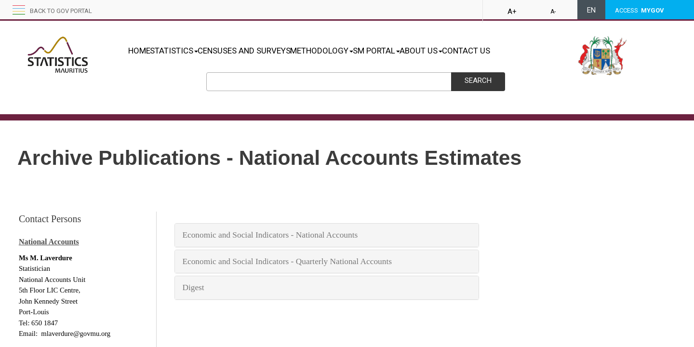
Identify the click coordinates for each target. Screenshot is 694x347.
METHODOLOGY (352, 50)
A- (553, 11)
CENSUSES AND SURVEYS (264, 50)
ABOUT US (471, 50)
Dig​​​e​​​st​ (194, 287)
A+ (512, 11)
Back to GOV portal (61, 10)
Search (478, 80)
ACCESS (639, 10)
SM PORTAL (416, 50)
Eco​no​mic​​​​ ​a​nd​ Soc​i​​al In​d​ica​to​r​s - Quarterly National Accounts (287, 261)
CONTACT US (527, 50)
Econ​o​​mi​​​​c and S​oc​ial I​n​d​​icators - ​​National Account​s (270, 235)
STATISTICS (184, 50)
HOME (139, 50)
